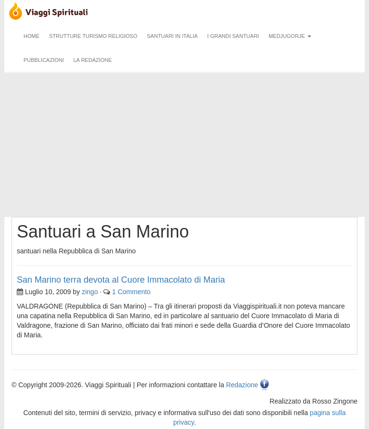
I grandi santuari (233, 36)
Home (31, 36)
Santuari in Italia (172, 36)
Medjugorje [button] (290, 36)
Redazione (242, 385)
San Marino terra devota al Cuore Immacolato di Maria (121, 280)
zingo (90, 292)
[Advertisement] (184, 145)
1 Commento (131, 292)
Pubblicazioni (44, 60)
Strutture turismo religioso (93, 36)
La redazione (93, 60)
